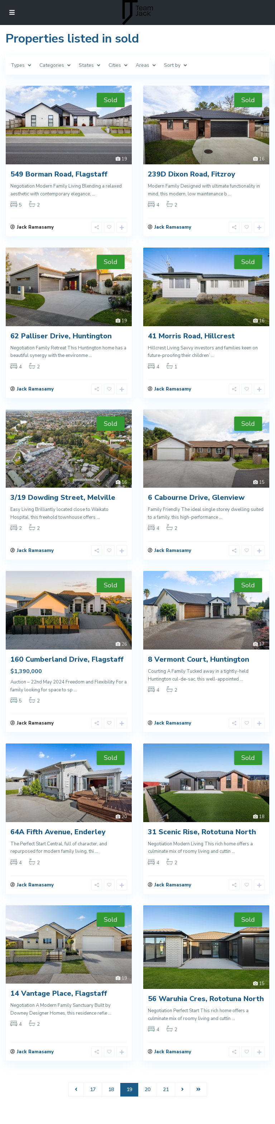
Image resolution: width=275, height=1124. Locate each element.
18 (111, 1100)
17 (93, 1100)
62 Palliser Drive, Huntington (61, 338)
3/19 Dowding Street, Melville (62, 501)
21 (166, 1100)
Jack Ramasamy (172, 229)
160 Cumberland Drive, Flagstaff (67, 665)
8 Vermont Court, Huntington (198, 665)
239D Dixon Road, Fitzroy (191, 174)
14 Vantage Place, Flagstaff (58, 1003)
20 (147, 1100)
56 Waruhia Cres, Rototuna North (206, 1008)
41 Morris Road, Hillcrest (191, 338)
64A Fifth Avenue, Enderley (58, 839)
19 (129, 1100)
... (93, 194)
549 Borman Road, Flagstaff (58, 174)
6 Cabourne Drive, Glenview (196, 501)
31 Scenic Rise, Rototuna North (202, 839)
